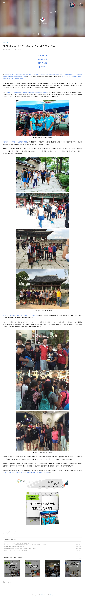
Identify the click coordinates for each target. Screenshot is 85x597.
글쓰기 (34, 34)
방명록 (40, 34)
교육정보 (5, 43)
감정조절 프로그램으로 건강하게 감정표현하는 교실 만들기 (16, 543)
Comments (7, 582)
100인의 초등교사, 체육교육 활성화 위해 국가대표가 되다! (15, 550)
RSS (45, 34)
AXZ (42, 595)
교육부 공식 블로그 (42, 12)
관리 (51, 34)
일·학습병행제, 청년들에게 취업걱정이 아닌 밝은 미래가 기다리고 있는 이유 (19, 548)
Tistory (51, 595)
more (81, 558)
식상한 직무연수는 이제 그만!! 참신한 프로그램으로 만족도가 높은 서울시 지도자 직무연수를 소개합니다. (25, 544)
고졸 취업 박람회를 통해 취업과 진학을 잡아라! (13, 546)
